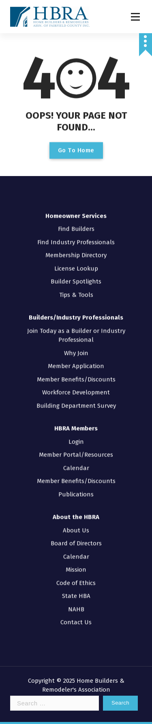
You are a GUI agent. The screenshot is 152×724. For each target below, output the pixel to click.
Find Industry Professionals (76, 223)
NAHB (76, 590)
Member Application (76, 347)
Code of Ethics (76, 564)
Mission (76, 551)
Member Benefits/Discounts (76, 361)
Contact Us (76, 603)
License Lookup (76, 250)
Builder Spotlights (76, 263)
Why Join (76, 334)
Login (76, 423)
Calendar (76, 449)
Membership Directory (76, 236)
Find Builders (76, 210)
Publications (76, 476)
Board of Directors (76, 525)
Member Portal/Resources (76, 436)
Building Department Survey (76, 387)
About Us (76, 512)
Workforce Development (76, 374)
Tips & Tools (76, 276)
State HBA (76, 577)
